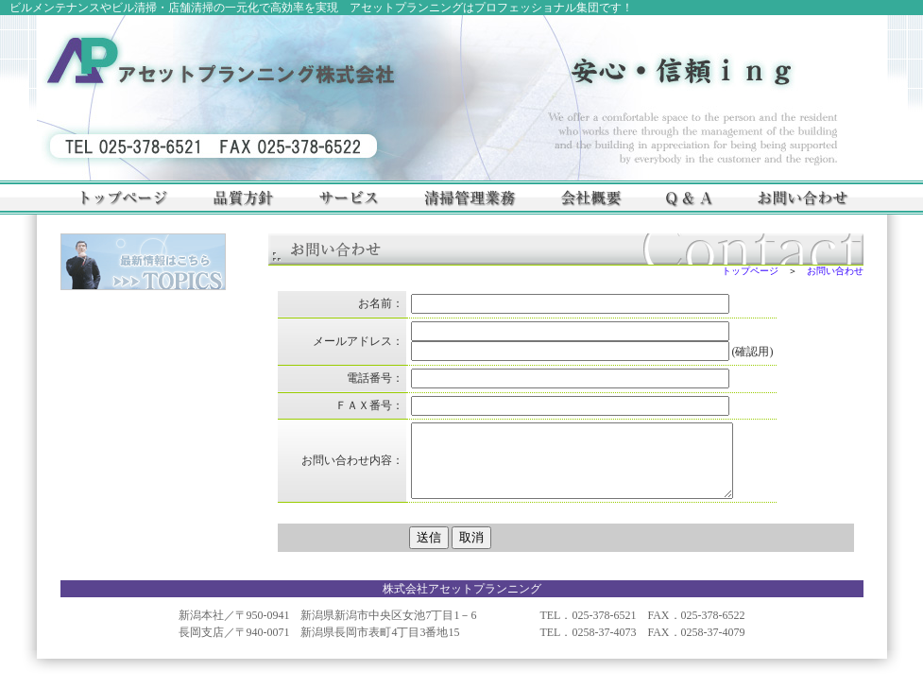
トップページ (750, 271)
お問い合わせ (835, 271)
